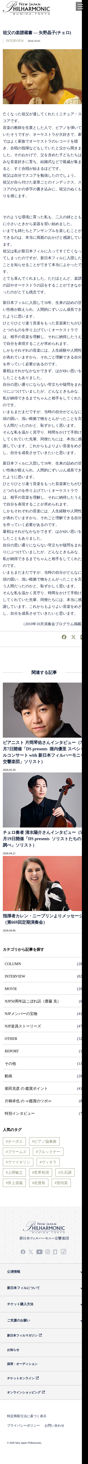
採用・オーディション (22, 1364)
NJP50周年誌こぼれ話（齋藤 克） (33, 1001)
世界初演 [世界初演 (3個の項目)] (41, 1172)
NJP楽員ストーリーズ (23, 1026)
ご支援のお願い (18, 1320)
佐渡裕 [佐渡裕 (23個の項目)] (39, 1183)
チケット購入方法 (20, 1304)
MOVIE (11, 989)
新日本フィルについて (23, 1288)
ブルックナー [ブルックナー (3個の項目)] (49, 1152)
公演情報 (13, 1271)
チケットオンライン (20, 1378)
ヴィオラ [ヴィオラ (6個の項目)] (49, 1162)
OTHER (11, 1039)
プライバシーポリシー (23, 1425)
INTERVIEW (15, 41)
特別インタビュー (20, 1113)
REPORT (12, 1051)
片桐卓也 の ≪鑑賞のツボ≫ (28, 1101)
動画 (8, 1076)
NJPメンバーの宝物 (21, 1014)
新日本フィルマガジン (22, 1335)
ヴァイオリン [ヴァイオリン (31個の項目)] (19, 1162)
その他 (10, 1064)
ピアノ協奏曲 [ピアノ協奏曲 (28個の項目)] (45, 1141)
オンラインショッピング (24, 1392)
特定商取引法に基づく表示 (26, 1416)
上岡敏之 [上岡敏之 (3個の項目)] (15, 1172)
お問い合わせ (54, 1425)
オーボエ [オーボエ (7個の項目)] (15, 1141)
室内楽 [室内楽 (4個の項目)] (62, 1183)
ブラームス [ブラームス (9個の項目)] (17, 1152)
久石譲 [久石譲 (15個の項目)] (66, 1172)
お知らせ (13, 1350)
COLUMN (13, 964)
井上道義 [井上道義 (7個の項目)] (15, 1183)
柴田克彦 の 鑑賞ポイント (26, 1088)
